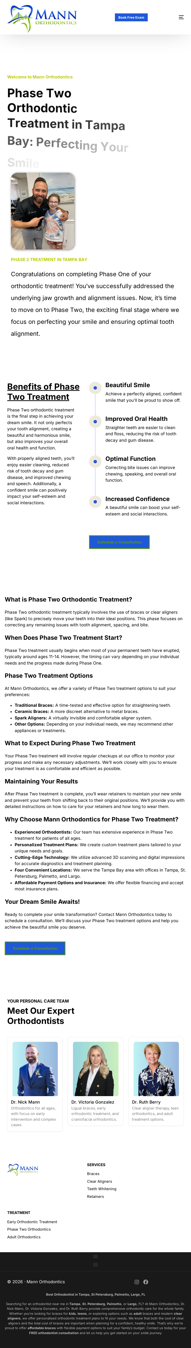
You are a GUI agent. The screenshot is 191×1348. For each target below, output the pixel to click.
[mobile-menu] (173, 17)
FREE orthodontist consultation (54, 1333)
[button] (96, 1256)
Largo (132, 1304)
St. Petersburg (93, 1304)
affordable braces (42, 1328)
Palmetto (114, 1304)
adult (138, 1313)
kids (72, 1313)
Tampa (74, 1304)
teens (82, 1313)
